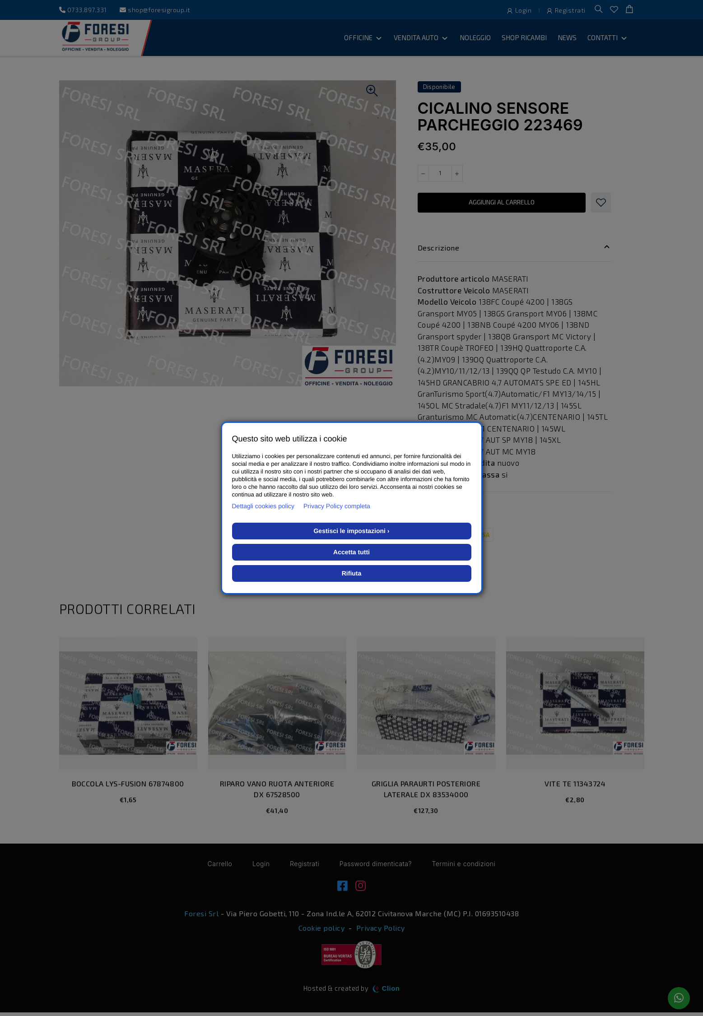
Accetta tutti (351, 552)
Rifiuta (352, 573)
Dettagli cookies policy (263, 506)
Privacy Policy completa (336, 506)
